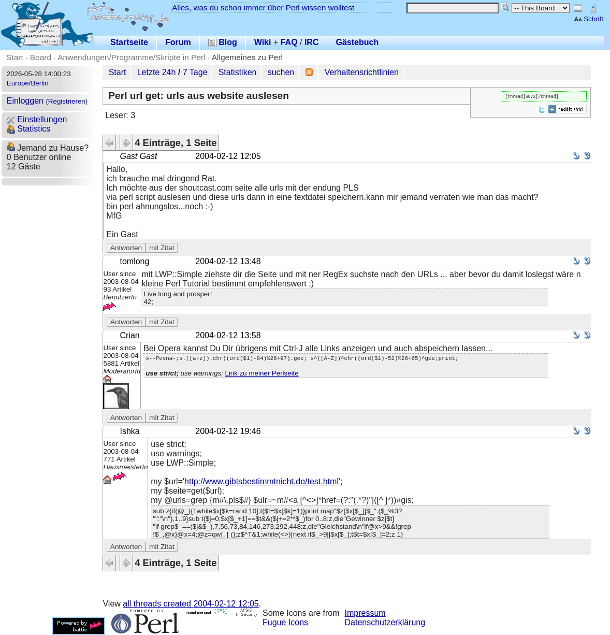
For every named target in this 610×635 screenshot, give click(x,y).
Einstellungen (37, 119)
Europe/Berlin (28, 83)
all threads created (190, 603)
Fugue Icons (285, 622)
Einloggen (25, 100)
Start (14, 57)
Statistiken (238, 72)
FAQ (289, 42)
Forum (178, 42)
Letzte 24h (156, 72)
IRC (311, 42)
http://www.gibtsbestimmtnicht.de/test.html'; (263, 481)
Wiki (262, 42)
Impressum (365, 613)
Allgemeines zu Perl (247, 57)
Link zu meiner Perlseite (261, 375)
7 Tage (195, 72)
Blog (222, 42)
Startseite (129, 42)
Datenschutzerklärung (385, 622)
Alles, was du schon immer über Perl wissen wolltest (263, 7)
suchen (281, 72)
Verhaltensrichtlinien (362, 72)
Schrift (588, 19)
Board (40, 57)
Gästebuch (357, 42)
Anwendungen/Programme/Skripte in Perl (131, 57)
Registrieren (66, 101)
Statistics (28, 128)
